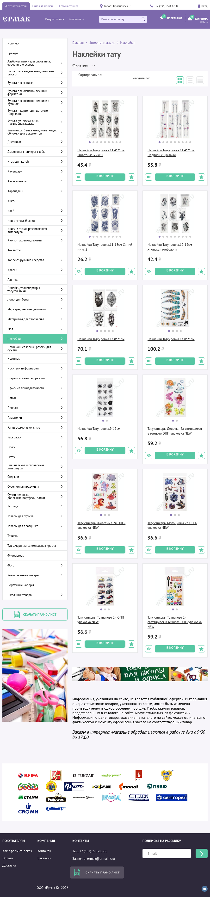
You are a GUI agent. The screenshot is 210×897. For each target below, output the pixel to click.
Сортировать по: (90, 74)
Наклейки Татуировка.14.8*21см (100, 339)
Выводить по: (140, 78)
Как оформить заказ (17, 851)
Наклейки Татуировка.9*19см (98, 428)
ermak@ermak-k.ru (101, 858)
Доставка (9, 865)
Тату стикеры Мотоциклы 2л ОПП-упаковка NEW (172, 525)
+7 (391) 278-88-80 (167, 6)
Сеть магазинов (68, 6)
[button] (122, 6)
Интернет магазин (16, 6)
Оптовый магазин (43, 6)
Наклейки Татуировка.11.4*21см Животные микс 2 (100, 152)
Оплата (7, 858)
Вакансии (44, 858)
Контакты (44, 851)
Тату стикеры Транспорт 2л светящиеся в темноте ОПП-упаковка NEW (175, 622)
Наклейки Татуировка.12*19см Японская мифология (170, 247)
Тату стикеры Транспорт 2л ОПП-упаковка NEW (101, 619)
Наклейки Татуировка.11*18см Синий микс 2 (104, 247)
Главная (78, 42)
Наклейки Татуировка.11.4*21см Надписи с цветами (171, 152)
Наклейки (127, 42)
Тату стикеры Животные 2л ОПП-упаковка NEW (101, 525)
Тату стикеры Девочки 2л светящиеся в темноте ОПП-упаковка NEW (175, 431)
